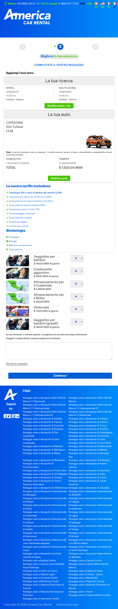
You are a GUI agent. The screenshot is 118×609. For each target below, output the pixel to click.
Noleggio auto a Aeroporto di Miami (42, 453)
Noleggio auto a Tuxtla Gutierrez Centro (89, 595)
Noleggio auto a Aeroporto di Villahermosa (45, 487)
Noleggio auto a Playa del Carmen (87, 581)
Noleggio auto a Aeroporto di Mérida (88, 449)
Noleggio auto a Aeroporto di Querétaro (89, 470)
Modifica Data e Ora (59, 105)
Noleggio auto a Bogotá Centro (39, 560)
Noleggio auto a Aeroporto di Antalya (88, 418)
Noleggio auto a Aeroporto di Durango (43, 429)
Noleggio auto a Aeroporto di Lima (87, 439)
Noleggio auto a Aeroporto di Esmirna (88, 429)
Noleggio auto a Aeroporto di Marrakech (44, 449)
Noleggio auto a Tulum (81, 591)
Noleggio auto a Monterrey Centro (41, 581)
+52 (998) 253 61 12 (28, 3)
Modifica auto (59, 178)
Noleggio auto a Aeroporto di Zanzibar (89, 487)
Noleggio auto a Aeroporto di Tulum (87, 477)
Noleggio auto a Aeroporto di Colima (88, 422)
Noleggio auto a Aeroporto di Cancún (42, 422)
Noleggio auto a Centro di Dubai (86, 570)
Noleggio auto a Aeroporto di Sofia (87, 474)
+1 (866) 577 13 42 (68, 3)
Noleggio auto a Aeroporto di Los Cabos (90, 443)
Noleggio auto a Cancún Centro (85, 560)
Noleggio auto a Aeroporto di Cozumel (43, 425)
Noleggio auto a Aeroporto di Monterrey (44, 460)
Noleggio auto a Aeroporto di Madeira (43, 446)
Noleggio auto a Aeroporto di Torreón (42, 477)
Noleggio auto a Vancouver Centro (41, 598)
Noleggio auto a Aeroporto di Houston (89, 436)
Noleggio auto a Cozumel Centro (40, 577)
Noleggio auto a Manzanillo (83, 577)
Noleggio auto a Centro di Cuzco (40, 570)
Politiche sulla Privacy (67, 605)
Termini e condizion (17, 364)
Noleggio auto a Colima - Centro (86, 574)
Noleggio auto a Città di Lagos (39, 574)
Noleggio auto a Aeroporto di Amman (42, 418)
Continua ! (60, 375)
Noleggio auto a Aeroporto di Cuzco (88, 425)
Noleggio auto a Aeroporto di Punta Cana (44, 470)
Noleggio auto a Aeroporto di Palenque (89, 460)
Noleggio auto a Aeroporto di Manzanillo (90, 446)
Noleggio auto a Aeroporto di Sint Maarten (45, 474)
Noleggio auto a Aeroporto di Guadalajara (90, 432)
